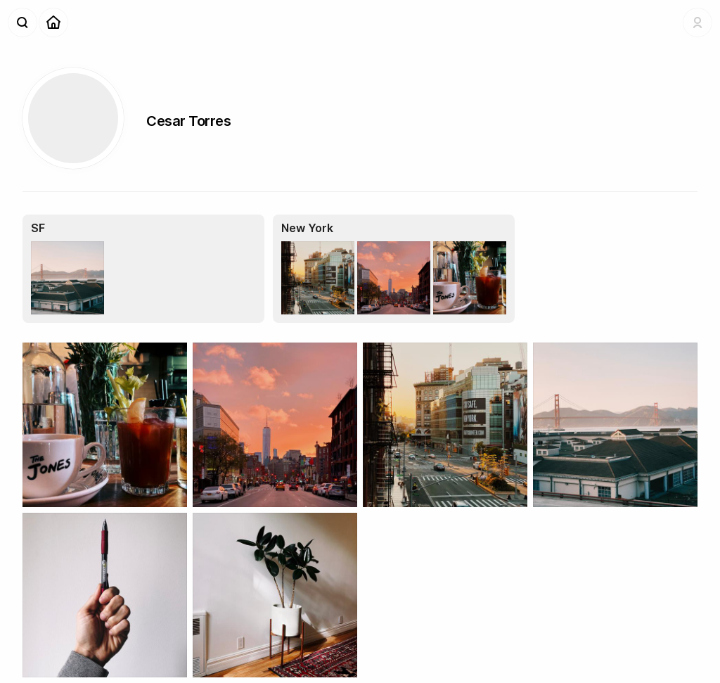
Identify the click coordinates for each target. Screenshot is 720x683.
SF (38, 228)
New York (307, 228)
